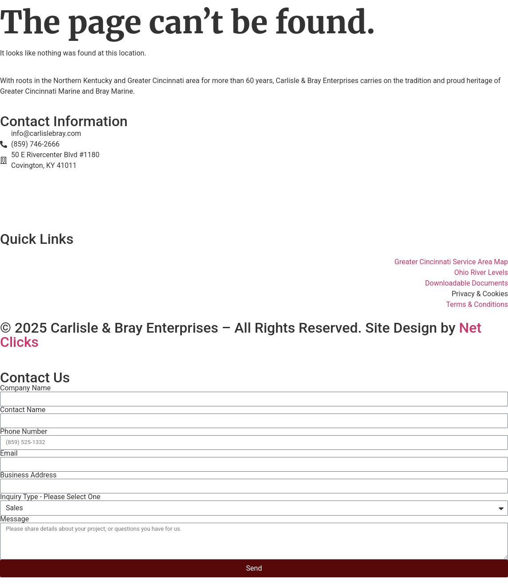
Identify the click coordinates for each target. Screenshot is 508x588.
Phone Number (23, 431)
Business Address (28, 475)
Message (14, 519)
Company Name (25, 388)
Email (9, 453)
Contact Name (23, 409)
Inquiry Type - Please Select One (50, 497)
